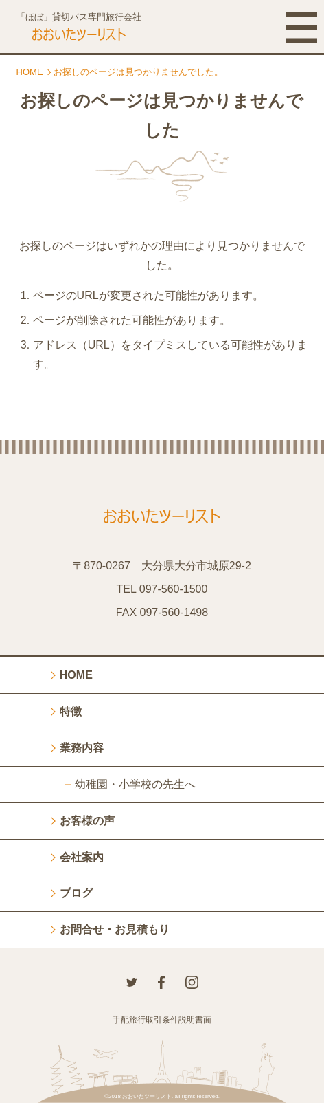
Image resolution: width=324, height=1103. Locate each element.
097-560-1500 (173, 589)
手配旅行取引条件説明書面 (162, 1020)
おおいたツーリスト (147, 1096)
